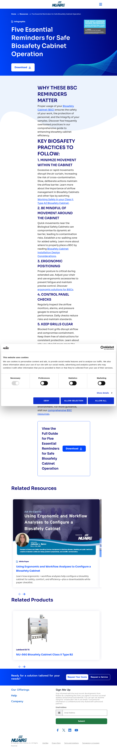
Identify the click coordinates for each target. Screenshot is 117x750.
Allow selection (73, 400)
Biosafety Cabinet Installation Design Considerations (53, 252)
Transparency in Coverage (90, 743)
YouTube (76, 730)
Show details (103, 393)
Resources (24, 14)
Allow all (101, 400)
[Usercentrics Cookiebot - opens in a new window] (102, 348)
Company (17, 701)
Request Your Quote (69, 677)
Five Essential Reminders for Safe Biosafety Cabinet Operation (56, 14)
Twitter (63, 730)
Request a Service (94, 677)
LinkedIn (70, 730)
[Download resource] (23, 67)
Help (14, 695)
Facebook (58, 730)
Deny (46, 400)
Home (13, 14)
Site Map (45, 743)
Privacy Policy (56, 743)
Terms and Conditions (71, 743)
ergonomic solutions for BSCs (55, 289)
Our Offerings (20, 690)
